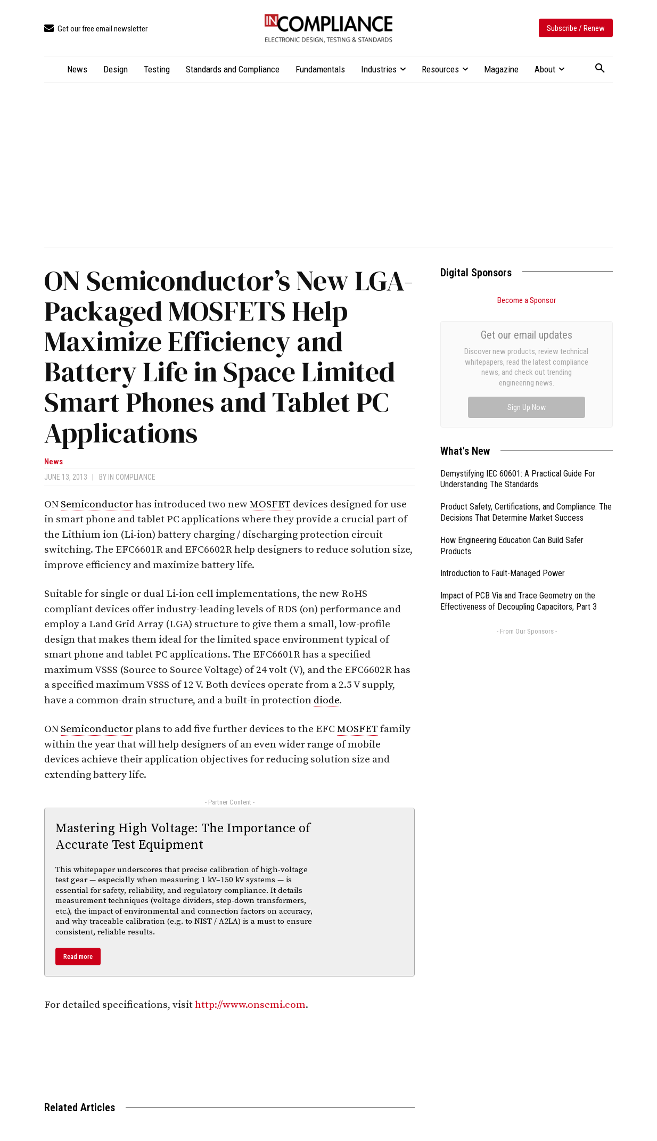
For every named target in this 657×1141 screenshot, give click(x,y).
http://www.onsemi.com (250, 1005)
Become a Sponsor (526, 300)
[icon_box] (95, 29)
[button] (600, 68)
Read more (78, 957)
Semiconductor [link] (97, 504)
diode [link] (326, 700)
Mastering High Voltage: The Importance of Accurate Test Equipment (182, 836)
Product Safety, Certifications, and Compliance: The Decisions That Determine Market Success (526, 392)
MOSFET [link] (270, 504)
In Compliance (131, 477)
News (53, 462)
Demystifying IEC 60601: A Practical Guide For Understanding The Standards (517, 359)
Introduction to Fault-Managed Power (502, 453)
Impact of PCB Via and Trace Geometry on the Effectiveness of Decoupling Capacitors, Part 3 (518, 481)
